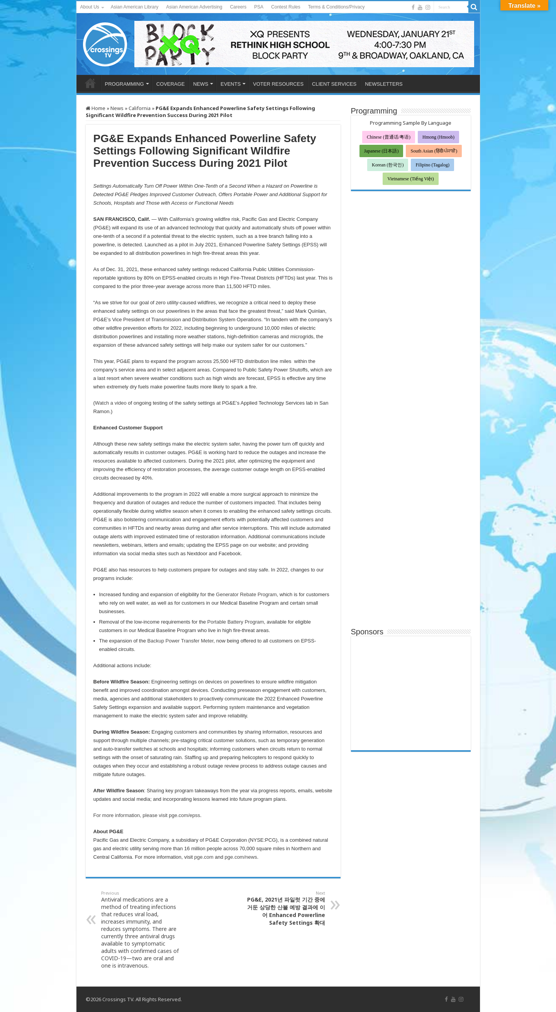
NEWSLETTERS (384, 84)
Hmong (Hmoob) (438, 137)
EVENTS (230, 84)
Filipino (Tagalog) (432, 165)
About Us (89, 7)
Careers (238, 7)
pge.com (204, 857)
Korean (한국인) (387, 165)
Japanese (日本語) (381, 151)
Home (95, 108)
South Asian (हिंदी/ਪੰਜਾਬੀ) (433, 151)
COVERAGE (170, 84)
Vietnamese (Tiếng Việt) (410, 178)
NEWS (200, 84)
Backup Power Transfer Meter (180, 641)
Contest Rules (285, 7)
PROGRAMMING (124, 84)
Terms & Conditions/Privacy (336, 7)
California (140, 108)
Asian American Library (134, 7)
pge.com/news (241, 857)
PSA (258, 7)
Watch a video (111, 403)
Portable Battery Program (235, 622)
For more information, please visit (131, 815)
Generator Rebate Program (246, 594)
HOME (90, 83)
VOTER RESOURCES (278, 84)
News (117, 108)
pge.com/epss (184, 815)
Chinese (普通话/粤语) (388, 137)
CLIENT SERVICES (334, 84)
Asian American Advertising (194, 7)
